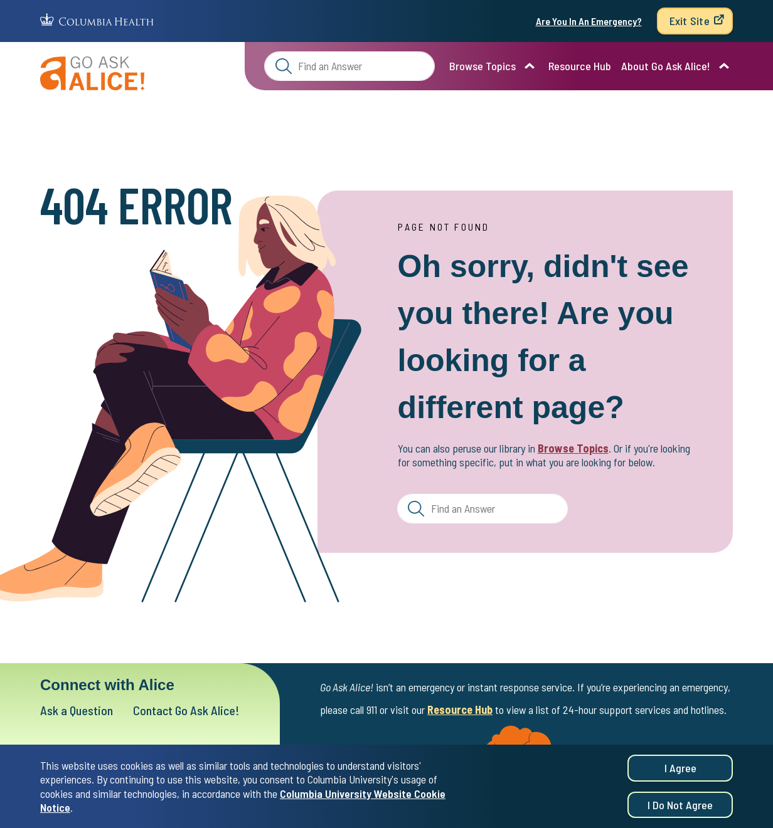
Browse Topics (482, 66)
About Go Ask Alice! (665, 66)
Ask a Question (76, 710)
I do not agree (680, 806)
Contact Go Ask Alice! (186, 710)
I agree (680, 769)
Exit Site (689, 21)
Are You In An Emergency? (589, 21)
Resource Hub (579, 66)
